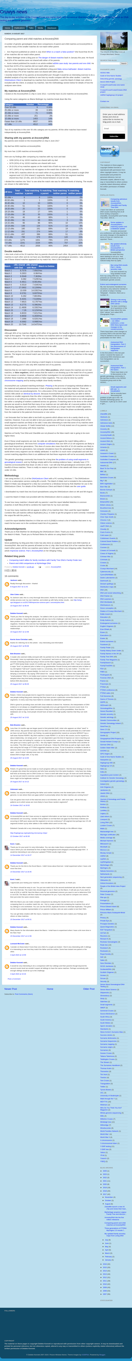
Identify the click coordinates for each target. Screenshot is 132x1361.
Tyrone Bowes (105, 1090)
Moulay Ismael (105, 853)
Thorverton (104, 1071)
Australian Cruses (107, 456)
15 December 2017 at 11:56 (20, 936)
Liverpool (103, 819)
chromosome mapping (14, 381)
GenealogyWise (106, 708)
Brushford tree (105, 508)
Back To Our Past (107, 468)
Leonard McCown (17, 944)
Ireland (102, 784)
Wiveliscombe (105, 1128)
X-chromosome (106, 1140)
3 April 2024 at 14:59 (18, 955)
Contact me (104, 101)
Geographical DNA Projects (110, 739)
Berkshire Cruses (106, 478)
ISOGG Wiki (105, 73)
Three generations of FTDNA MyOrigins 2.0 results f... (116, 1229)
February (108, 1257)
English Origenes (106, 626)
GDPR (102, 702)
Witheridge (104, 1125)
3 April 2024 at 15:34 (18, 974)
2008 (105, 1291)
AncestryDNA (56, 567)
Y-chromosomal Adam (108, 1143)
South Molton (105, 1023)
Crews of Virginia (106, 553)
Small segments (106, 1005)
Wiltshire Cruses (106, 1119)
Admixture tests (106, 423)
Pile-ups (103, 897)
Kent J (12, 844)
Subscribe (114, 136)
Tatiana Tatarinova (107, 1056)
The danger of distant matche (50, 58)
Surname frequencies (108, 1041)
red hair (103, 933)
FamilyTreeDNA (106, 666)
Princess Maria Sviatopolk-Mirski (112, 913)
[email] (114, 128)
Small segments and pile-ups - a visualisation (118, 389)
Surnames (104, 1050)
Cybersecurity (105, 572)
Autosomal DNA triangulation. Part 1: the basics (118, 368)
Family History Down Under (110, 651)
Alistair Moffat (105, 426)
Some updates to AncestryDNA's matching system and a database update (119, 225)
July (107, 1240)
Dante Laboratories (107, 578)
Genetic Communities (108, 720)
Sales (102, 960)
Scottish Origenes (107, 972)
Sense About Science (108, 989)
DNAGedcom (105, 605)
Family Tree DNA (106, 657)
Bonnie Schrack (106, 490)
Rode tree (104, 945)
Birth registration (106, 484)
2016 (105, 1264)
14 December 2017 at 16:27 (20, 855)
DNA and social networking (110, 593)
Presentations (105, 903)
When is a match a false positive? (60, 52)
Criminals (103, 560)
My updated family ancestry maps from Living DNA (115, 1235)
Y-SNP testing (105, 1146)
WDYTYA (104, 1102)
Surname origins (106, 1047)
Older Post (89, 989)
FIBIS (102, 672)
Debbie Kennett (16, 613)
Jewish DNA (105, 793)
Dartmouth (104, 581)
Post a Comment (14, 979)
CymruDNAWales (107, 575)
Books (102, 493)
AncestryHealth (106, 435)
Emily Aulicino (105, 620)
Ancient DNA (105, 441)
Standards (104, 1029)
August (108, 1204)
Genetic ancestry (106, 714)
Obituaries (104, 880)
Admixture (104, 420)
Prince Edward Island (108, 906)
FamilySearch (105, 663)
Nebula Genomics (107, 871)
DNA (102, 590)
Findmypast (104, 675)
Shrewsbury (104, 996)
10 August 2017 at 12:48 (19, 632)
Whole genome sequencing (110, 1113)
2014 (105, 1271)
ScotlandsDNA (105, 969)
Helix (102, 769)
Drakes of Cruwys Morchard (110, 611)
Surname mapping (107, 1044)
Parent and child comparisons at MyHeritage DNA (30, 563)
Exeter (102, 638)
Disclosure (51, 28)
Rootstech (104, 948)
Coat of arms (105, 532)
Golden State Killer (107, 748)
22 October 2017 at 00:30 (20, 836)
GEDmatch (104, 705)
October (108, 1200)
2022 (105, 1177)
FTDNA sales (105, 693)
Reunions (104, 936)
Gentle (102, 735)
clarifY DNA (104, 526)
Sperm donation (106, 1026)
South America (105, 1020)
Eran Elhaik (104, 629)
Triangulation (105, 1084)
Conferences (105, 544)
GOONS (103, 751)
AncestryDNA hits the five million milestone (114, 1218)
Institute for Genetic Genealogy (112, 778)
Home (7, 28)
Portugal (103, 900)
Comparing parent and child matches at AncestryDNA (115, 1224)
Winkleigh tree (105, 1122)
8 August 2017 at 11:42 (19, 587)
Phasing (49, 386)
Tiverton (103, 1077)
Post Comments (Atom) (24, 994)
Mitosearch (104, 844)
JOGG (102, 796)
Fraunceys (104, 684)
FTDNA (103, 687)
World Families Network (109, 1131)
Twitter (102, 1087)
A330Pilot (85, 1355)
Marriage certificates (108, 835)
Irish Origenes (105, 787)
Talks (31, 28)
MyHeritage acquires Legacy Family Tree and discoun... (116, 1213)
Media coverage (106, 838)
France (103, 681)
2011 (105, 1281)
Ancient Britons (106, 438)
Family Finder (105, 647)
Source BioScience (107, 1014)
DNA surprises (105, 599)
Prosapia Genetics (107, 924)
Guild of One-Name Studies (110, 76)
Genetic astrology (107, 717)
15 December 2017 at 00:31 (20, 919)
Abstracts (103, 417)
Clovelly (103, 529)
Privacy (103, 918)
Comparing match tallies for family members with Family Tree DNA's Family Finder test (45, 560)
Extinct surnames (106, 641)
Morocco (103, 850)
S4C (102, 957)
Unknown (14, 789)
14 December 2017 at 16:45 (20, 872)
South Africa (105, 1017)
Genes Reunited (106, 711)
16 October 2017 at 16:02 (20, 805)
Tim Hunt (103, 1074)
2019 (105, 1187)
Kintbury (103, 807)
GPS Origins (105, 754)
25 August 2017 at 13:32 (19, 717)
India (102, 772)
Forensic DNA (105, 678)
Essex (102, 632)
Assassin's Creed (106, 453)
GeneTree (104, 726)
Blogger (102, 1355)
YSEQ (102, 1161)
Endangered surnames (109, 623)
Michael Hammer (106, 841)
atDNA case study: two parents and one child (71, 63)
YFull (102, 1155)
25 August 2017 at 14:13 (19, 782)
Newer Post (10, 989)
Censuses (104, 511)
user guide (81, 486)
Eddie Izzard (105, 614)
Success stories (106, 1035)
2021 (105, 1181)
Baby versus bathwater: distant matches (74, 69)
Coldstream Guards (107, 538)
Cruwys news (13, 11)
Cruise (102, 565)
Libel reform (104, 816)
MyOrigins (104, 868)
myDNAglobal (105, 862)
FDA (102, 669)
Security (103, 981)
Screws (103, 975)
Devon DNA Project (107, 82)
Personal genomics (107, 891)
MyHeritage (104, 865)
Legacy (103, 813)
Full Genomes (105, 696)
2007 (105, 1294)
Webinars (104, 1105)
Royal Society (105, 954)
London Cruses (106, 825)
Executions (104, 635)
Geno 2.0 (103, 729)
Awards (103, 465)
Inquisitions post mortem (109, 775)
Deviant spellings (106, 584)
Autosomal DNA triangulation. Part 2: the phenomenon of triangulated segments (118, 346)
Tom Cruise (104, 1080)
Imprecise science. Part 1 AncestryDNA (26, 551)
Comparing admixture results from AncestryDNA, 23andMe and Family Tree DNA (119, 203)
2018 (105, 1191)
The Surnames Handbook (110, 1065)
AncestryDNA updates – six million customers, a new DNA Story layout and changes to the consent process (119, 324)
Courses (103, 547)
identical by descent (31, 394)
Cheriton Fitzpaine (107, 514)
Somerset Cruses (106, 1011)
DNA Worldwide (106, 602)
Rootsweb (104, 951)
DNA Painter (105, 596)
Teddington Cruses (107, 1059)
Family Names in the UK (109, 654)
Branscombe (105, 496)
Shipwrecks (104, 993)
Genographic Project (108, 732)
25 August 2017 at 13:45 (19, 758)
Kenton (103, 804)
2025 (105, 1171)
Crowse (103, 563)
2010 (105, 1284)
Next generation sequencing (111, 877)
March (107, 1253)
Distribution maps (106, 587)
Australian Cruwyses (108, 459)
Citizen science (106, 523)
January (108, 1260)
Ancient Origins (106, 444)
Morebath (104, 847)
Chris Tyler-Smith (106, 517)
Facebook (104, 644)
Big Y (102, 481)
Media (40, 28)
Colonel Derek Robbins (109, 541)
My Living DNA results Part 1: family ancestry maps (119, 267)
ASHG (102, 450)
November (109, 1197)
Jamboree (104, 790)
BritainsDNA (105, 502)
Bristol (102, 499)
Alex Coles (14, 594)
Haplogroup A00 (106, 763)
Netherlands (105, 874)
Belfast (102, 474)
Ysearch (103, 1158)
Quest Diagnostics (107, 927)
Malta (102, 829)
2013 (105, 1274)
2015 (105, 1267)
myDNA (103, 859)
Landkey (103, 810)
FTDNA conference (107, 690)
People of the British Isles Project (112, 886)
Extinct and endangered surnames (113, 284)
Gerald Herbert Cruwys (109, 742)
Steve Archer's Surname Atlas (111, 1032)
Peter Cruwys (105, 894)
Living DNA (104, 822)
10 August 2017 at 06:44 (19, 606)
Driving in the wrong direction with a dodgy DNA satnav (119, 302)
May (107, 1247)
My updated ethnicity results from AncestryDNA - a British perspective (118, 247)
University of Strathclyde (109, 1096)
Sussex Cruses (106, 1053)
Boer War (104, 487)
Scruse (103, 978)
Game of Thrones (107, 699)
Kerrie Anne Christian (19, 639)
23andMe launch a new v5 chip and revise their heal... (116, 1208)
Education (104, 617)
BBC (102, 471)
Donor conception (107, 608)
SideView (103, 1002)
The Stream (104, 1062)
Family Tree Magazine (108, 660)
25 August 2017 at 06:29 (19, 684)
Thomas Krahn (106, 1068)
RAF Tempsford (106, 930)
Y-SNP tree (104, 1149)
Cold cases (104, 535)
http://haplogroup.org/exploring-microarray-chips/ (28, 833)
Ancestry (103, 429)
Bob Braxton (15, 654)
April (107, 1250)
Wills (102, 1116)
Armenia (103, 447)
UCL (102, 1093)
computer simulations (46, 444)
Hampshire (104, 760)
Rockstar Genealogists (109, 942)
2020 (105, 1184)
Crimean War (105, 556)
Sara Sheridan (105, 963)
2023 (105, 1174)
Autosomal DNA (106, 462)
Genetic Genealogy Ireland (110, 723)
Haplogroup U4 (106, 766)
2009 (105, 1287)
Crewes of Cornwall (107, 550)
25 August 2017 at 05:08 (19, 646)
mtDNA (103, 856)
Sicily (102, 998)
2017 (105, 1194)
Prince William (105, 910)
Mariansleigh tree (106, 832)
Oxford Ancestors (106, 883)
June (107, 1243)
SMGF (102, 1008)
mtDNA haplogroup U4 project (111, 95)
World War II (105, 1137)
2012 (105, 1277)
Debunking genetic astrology (111, 79)
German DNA (105, 745)
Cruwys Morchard (107, 569)
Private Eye (104, 921)
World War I (104, 1134)
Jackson (13, 580)
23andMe (103, 414)
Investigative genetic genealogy (112, 781)
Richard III (104, 939)
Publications (19, 28)
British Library (105, 505)
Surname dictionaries (108, 1038)
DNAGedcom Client (13, 80)
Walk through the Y (107, 1099)
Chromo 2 (104, 520)
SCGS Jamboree (106, 966)
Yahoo (102, 1152)
